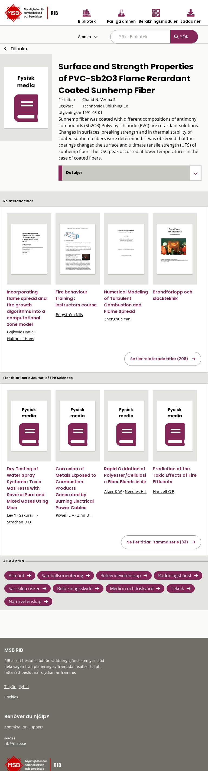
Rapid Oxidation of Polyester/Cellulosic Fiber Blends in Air (125, 475)
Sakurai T (27, 515)
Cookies (11, 696)
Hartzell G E (163, 491)
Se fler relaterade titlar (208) (159, 358)
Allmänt (16, 576)
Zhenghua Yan (117, 319)
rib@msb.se (15, 743)
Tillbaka (19, 49)
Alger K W (113, 491)
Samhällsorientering (62, 576)
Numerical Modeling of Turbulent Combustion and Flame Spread (126, 302)
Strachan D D (19, 522)
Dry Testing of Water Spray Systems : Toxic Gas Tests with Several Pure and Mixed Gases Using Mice (27, 488)
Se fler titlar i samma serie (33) (157, 542)
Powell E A (65, 515)
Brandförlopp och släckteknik (172, 295)
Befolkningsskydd (75, 588)
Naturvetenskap (25, 601)
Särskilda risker (24, 588)
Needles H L (136, 491)
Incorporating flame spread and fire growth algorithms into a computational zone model (27, 308)
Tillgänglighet (16, 686)
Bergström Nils (69, 314)
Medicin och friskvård (132, 588)
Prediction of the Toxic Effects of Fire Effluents (175, 475)
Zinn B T (84, 515)
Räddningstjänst (174, 576)
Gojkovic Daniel (21, 331)
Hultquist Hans (20, 338)
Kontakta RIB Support (23, 726)
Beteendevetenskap (120, 576)
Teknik (177, 588)
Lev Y (11, 515)
